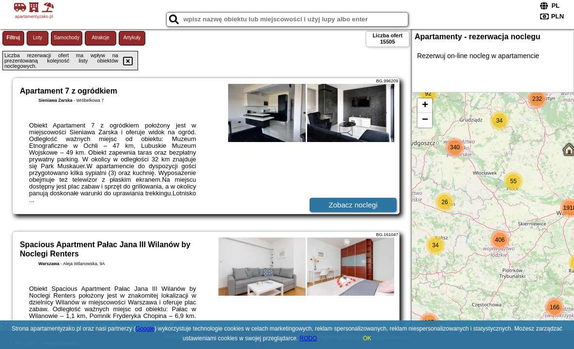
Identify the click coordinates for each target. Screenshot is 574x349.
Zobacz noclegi (353, 205)
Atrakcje (100, 37)
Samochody (66, 37)
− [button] (425, 120)
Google (145, 328)
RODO (308, 338)
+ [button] (425, 105)
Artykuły (132, 37)
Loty (37, 37)
